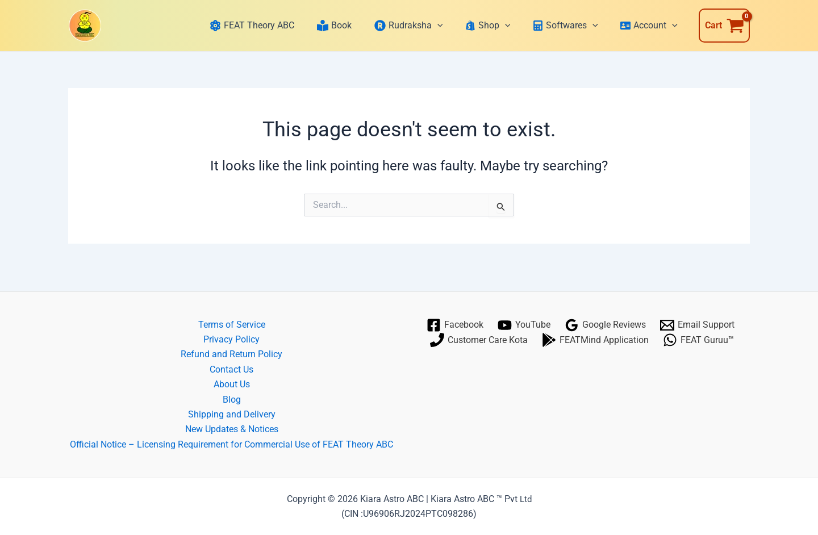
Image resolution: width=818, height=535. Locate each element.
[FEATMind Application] (596, 340)
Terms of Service (231, 324)
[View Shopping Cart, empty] (724, 26)
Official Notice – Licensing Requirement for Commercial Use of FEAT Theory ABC (231, 444)
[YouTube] (524, 325)
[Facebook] (455, 325)
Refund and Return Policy (231, 354)
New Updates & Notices (231, 429)
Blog (232, 399)
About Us (232, 384)
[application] (442, 25)
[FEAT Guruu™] (699, 340)
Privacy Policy (231, 339)
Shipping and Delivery (232, 414)
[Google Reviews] (605, 325)
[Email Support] (697, 325)
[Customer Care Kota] (479, 340)
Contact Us (231, 369)
